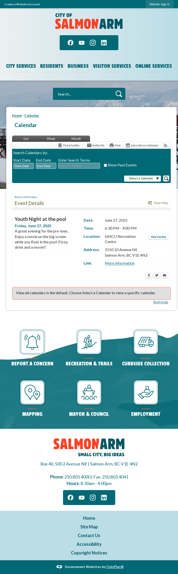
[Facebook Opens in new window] (148, 276)
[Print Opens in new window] (115, 145)
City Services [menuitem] (21, 66)
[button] (118, 93)
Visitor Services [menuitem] (112, 66)
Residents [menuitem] (51, 66)
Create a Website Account (22, 4)
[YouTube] (81, 42)
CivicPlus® (115, 567)
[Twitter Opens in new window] (156, 276)
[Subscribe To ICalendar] (141, 145)
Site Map (89, 526)
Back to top (160, 302)
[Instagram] (92, 42)
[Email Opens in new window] (164, 276)
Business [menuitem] (78, 66)
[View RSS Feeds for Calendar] (165, 145)
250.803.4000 (77, 476)
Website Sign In (160, 4)
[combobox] (24, 166)
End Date (43, 160)
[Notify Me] (95, 145)
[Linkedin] (103, 42)
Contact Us (89, 535)
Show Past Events (122, 165)
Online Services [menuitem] (153, 66)
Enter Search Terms (74, 160)
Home (17, 115)
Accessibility (89, 544)
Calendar (31, 115)
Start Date (21, 160)
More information (120, 263)
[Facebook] (70, 42)
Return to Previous (26, 196)
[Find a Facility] (68, 145)
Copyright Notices (89, 552)
